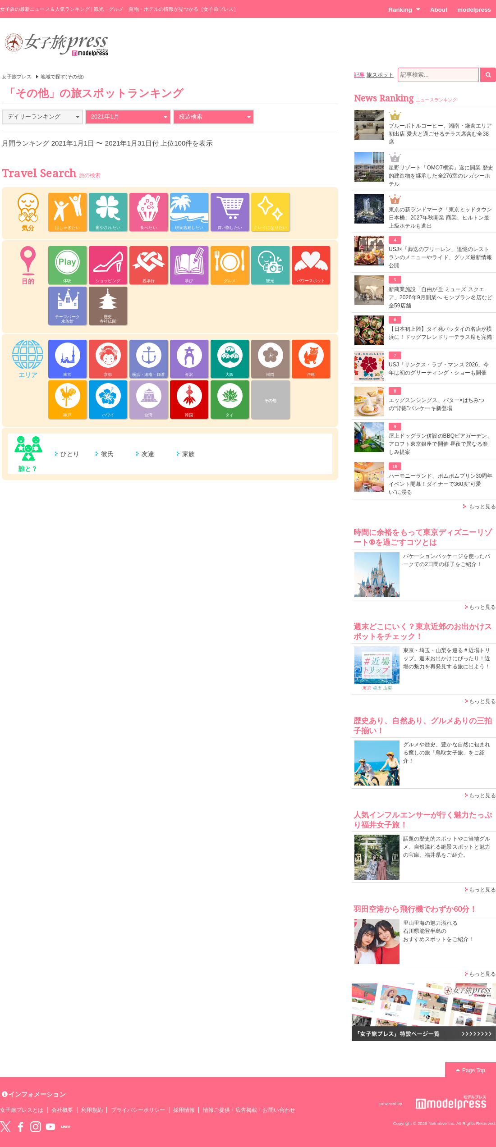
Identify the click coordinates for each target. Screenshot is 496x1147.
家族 (188, 453)
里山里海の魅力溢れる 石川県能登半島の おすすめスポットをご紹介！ (438, 931)
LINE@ (65, 1126)
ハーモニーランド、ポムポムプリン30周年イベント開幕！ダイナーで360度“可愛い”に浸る (441, 484)
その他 (270, 400)
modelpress (474, 9)
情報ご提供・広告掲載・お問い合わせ (249, 1110)
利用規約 (92, 1110)
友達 (148, 453)
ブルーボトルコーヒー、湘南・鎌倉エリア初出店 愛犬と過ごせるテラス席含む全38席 (440, 134)
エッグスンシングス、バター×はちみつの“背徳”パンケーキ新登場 (436, 404)
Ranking (404, 9)
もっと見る (482, 506)
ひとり (69, 453)
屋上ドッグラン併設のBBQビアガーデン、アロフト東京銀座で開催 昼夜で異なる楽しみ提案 (441, 444)
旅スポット (380, 75)
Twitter (5, 1126)
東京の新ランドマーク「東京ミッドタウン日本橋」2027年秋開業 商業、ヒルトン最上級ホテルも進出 (440, 217)
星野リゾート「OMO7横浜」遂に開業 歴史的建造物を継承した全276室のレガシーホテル (441, 176)
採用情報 (184, 1110)
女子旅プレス (17, 76)
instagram (35, 1126)
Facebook (20, 1126)
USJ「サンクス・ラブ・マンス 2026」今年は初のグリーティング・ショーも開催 (439, 368)
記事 (359, 75)
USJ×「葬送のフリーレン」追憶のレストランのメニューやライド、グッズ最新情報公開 (440, 257)
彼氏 (107, 453)
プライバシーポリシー (138, 1110)
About (438, 9)
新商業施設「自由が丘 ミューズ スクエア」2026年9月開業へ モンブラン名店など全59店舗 (440, 297)
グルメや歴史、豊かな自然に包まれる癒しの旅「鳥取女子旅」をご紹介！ (446, 752)
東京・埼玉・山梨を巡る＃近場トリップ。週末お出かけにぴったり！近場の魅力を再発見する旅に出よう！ (446, 658)
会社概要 (62, 1110)
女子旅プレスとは (21, 1110)
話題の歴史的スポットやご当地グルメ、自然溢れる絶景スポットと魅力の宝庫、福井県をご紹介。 (446, 847)
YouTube (50, 1126)
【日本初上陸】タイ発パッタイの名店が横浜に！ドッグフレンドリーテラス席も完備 (440, 333)
